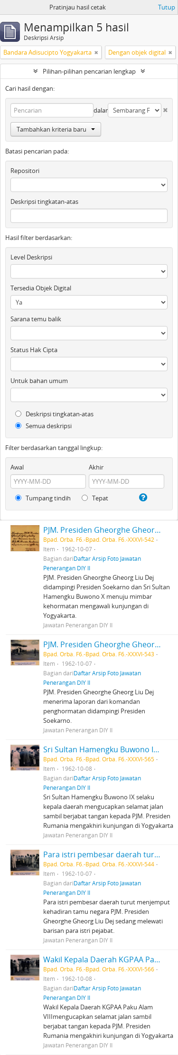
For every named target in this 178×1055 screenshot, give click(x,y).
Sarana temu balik (35, 319)
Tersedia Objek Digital (40, 288)
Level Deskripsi (31, 257)
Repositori (24, 170)
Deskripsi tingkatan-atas (44, 201)
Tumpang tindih (43, 498)
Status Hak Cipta (33, 349)
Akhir (96, 467)
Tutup (166, 7)
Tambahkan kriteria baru (56, 129)
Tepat (95, 498)
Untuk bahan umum (39, 380)
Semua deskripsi (43, 426)
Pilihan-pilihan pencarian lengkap (89, 71)
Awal (17, 467)
